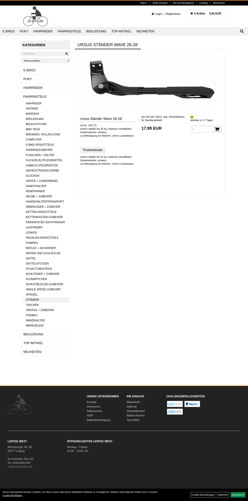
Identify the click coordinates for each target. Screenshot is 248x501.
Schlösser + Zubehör (42, 273)
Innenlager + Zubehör (43, 206)
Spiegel (32, 294)
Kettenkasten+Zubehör (44, 217)
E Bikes (9, 31)
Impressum (94, 406)
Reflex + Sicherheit (41, 248)
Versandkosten (136, 411)
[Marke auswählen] (45, 60)
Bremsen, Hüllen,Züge (43, 134)
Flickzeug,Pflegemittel (44, 160)
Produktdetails (93, 150)
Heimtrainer (35, 191)
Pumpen (32, 242)
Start (143, 3)
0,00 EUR (205, 13)
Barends (32, 113)
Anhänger (34, 103)
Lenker (31, 232)
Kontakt (91, 402)
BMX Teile (33, 129)
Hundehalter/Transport (45, 201)
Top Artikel (121, 31)
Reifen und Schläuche (43, 253)
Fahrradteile (69, 31)
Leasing (203, 3)
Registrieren (173, 13)
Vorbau (32, 315)
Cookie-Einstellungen (203, 494)
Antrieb (32, 108)
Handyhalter (36, 186)
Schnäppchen (36, 279)
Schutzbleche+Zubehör (44, 284)
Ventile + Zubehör (40, 310)
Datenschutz (94, 411)
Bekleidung (96, 31)
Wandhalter (35, 320)
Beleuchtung (36, 124)
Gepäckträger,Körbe (42, 170)
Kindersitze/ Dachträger (45, 222)
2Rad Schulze (160, 3)
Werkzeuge (35, 325)
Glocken (32, 175)
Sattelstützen (37, 263)
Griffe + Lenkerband (42, 180)
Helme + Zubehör (39, 196)
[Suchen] (67, 53)
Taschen (32, 304)
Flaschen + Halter (40, 155)
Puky (24, 31)
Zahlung (132, 406)
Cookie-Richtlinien (12, 495)
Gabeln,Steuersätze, (42, 165)
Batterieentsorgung (98, 420)
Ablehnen (223, 494)
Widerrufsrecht (135, 415)
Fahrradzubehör (39, 149)
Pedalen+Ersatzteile (42, 237)
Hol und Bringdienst (183, 3)
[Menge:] (202, 129)
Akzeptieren (238, 494)
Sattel (31, 258)
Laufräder (34, 227)
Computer (34, 139)
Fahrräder (43, 31)
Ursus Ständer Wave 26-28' (101, 119)
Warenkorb (219, 3)
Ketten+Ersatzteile (41, 211)
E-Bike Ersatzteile (40, 144)
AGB (90, 415)
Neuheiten (145, 31)
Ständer (32, 299)
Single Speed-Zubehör (43, 289)
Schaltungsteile (39, 268)
